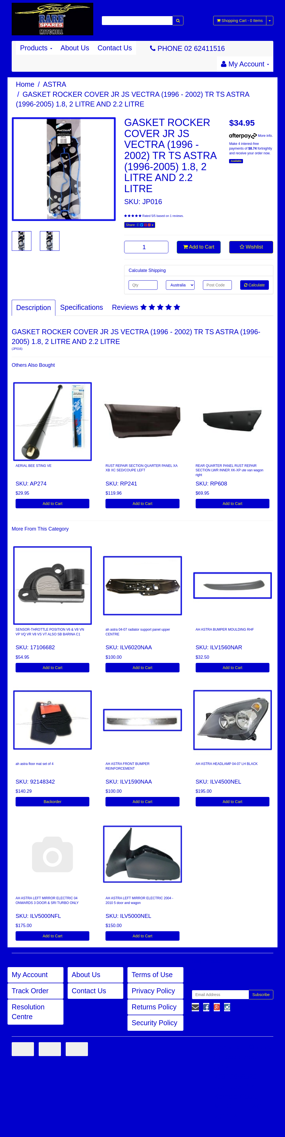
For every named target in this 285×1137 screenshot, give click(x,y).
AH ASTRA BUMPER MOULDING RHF (225, 629)
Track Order (30, 991)
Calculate (254, 285)
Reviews (146, 307)
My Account (30, 975)
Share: (140, 225)
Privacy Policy (153, 991)
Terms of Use (152, 975)
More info (250, 136)
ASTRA (54, 84)
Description (33, 307)
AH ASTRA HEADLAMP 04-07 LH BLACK (227, 764)
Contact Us (114, 48)
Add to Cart (198, 247)
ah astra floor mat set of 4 (34, 764)
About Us (75, 48)
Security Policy (154, 1023)
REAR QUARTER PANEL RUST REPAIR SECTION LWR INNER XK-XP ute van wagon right (230, 470)
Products (36, 48)
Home (25, 84)
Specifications (81, 307)
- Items (240, 20)
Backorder (53, 801)
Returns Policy (154, 1007)
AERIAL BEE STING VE (33, 466)
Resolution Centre (28, 1012)
